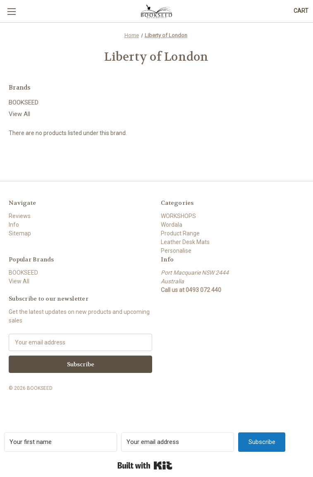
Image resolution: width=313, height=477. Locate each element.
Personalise (176, 250)
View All (19, 114)
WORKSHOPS (178, 216)
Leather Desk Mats (185, 242)
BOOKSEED (23, 102)
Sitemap (20, 233)
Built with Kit (144, 465)
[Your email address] (177, 442)
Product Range (180, 233)
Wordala (171, 224)
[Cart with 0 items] (301, 11)
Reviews (20, 216)
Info (14, 224)
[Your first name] (60, 442)
